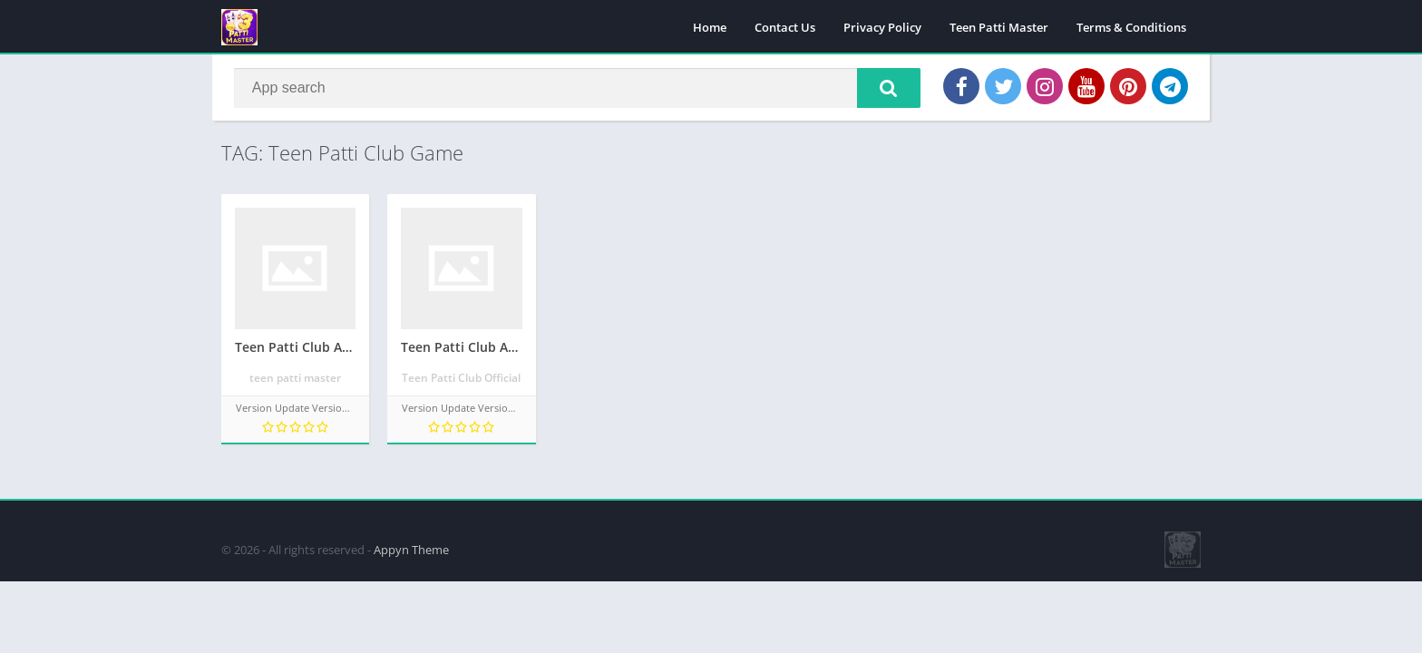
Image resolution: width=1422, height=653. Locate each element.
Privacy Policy (882, 27)
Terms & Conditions (1131, 27)
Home (709, 27)
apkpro (231, 509)
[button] (888, 88)
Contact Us (785, 27)
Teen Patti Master (999, 27)
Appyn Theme (411, 549)
